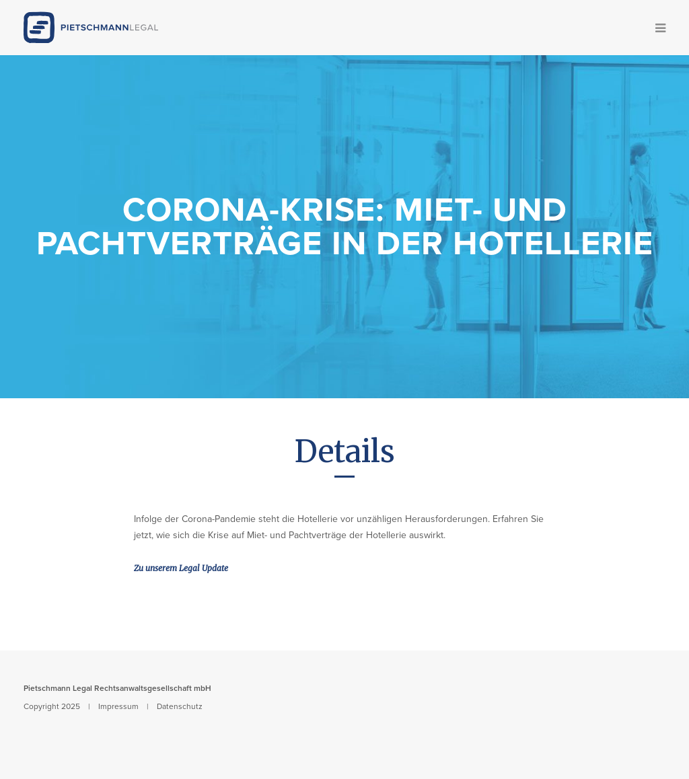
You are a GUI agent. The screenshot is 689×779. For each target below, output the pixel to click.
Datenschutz (180, 706)
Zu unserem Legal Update (181, 568)
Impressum (118, 706)
